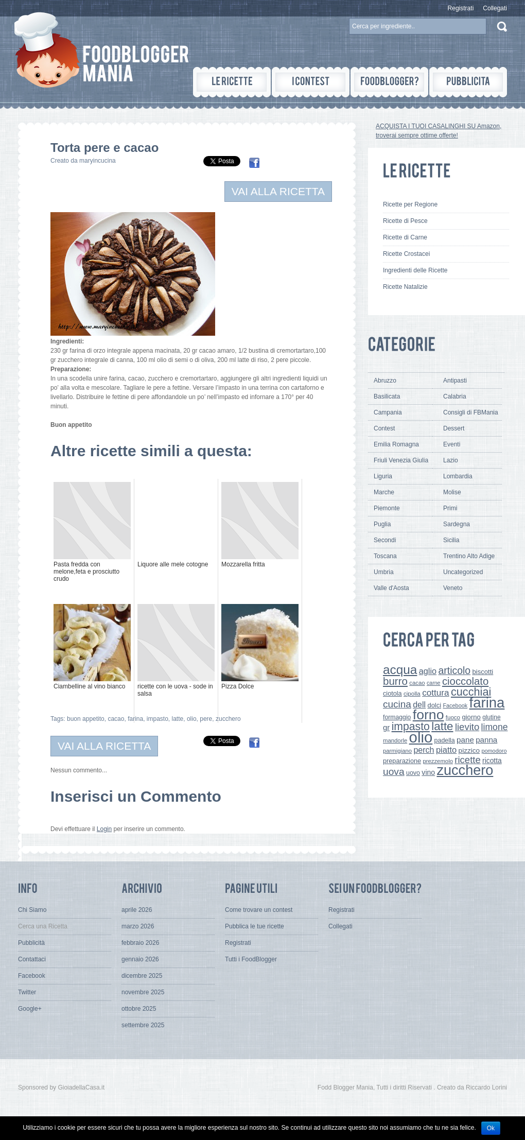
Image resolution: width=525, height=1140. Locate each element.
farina (135, 718)
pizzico (469, 750)
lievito (467, 726)
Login (104, 829)
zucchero (228, 718)
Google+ (30, 1008)
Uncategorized (463, 572)
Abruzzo (385, 380)
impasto (157, 718)
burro (395, 681)
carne (434, 683)
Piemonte (387, 508)
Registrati (461, 8)
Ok (491, 1128)
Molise (452, 492)
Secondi (385, 540)
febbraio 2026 (140, 942)
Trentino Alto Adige (469, 556)
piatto (446, 749)
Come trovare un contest (258, 909)
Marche (384, 492)
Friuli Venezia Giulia (401, 460)
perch (423, 749)
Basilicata (387, 396)
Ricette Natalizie (405, 286)
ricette (467, 759)
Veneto (452, 588)
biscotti (482, 672)
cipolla (412, 693)
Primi (450, 508)
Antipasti (455, 380)
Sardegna (456, 524)
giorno (471, 717)
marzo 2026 (137, 926)
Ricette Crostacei (406, 253)
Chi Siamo (32, 909)
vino (428, 772)
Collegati (495, 8)
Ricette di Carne (405, 237)
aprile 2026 (136, 909)
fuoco (453, 717)
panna (486, 739)
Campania (388, 412)
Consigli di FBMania (470, 412)
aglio (427, 671)
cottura (435, 692)
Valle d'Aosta (391, 588)
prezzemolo (438, 761)
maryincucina (97, 160)
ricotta (492, 760)
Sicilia (451, 540)
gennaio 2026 (140, 959)
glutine (491, 717)
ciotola (392, 693)
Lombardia (457, 476)
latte (178, 718)
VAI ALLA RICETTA (278, 191)
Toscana (385, 556)
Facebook (455, 705)
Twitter (27, 992)
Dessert (453, 428)
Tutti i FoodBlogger (251, 959)
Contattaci (32, 959)
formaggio (397, 717)
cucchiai (471, 691)
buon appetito (85, 718)
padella (444, 740)
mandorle (395, 740)
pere (206, 718)
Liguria (383, 476)
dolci (435, 705)
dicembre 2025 (141, 975)
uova (394, 771)
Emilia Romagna (396, 444)
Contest (384, 428)
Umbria (384, 572)
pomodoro (493, 751)
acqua (400, 670)
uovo (413, 772)
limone (494, 727)
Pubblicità (31, 942)
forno (428, 714)
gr (386, 727)
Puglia (382, 524)
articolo (454, 670)
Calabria (454, 396)
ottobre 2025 (138, 1008)
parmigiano (397, 751)
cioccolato (465, 681)
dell (419, 704)
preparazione (402, 761)
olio (192, 718)
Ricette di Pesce (405, 220)
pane (465, 739)
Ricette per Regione (410, 204)
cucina (397, 704)
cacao (116, 718)
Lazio (450, 460)
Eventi (451, 444)
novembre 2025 (142, 992)
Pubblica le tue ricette (254, 926)
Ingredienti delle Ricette (415, 270)
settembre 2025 (142, 1025)
